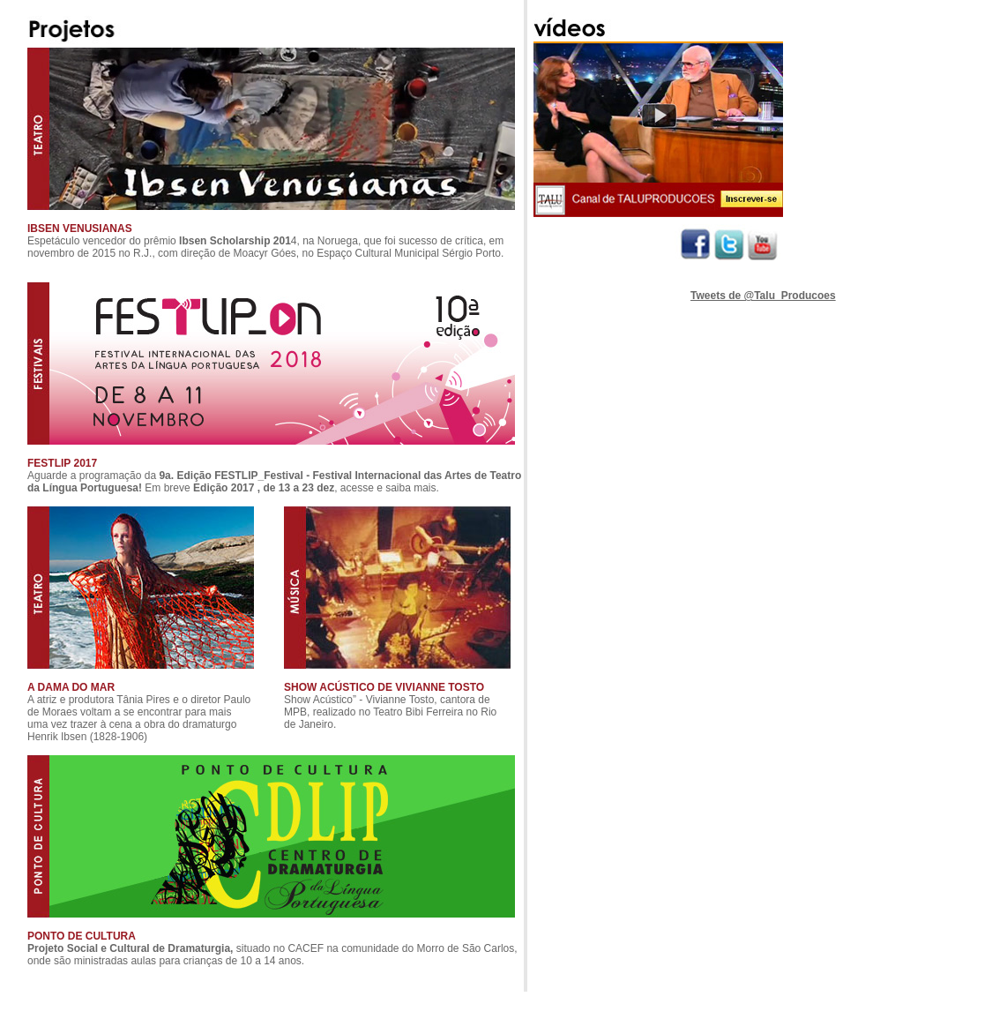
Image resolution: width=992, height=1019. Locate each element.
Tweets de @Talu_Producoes (763, 295)
